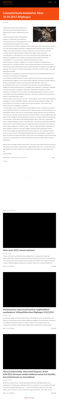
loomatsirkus (24, 157)
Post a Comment (10, 266)
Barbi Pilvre (7, 2)
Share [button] (53, 157)
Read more (53, 266)
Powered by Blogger (29, 397)
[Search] (50, 2)
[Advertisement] (29, 200)
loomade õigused (10, 157)
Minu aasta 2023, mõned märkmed (19, 250)
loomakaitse (17, 157)
